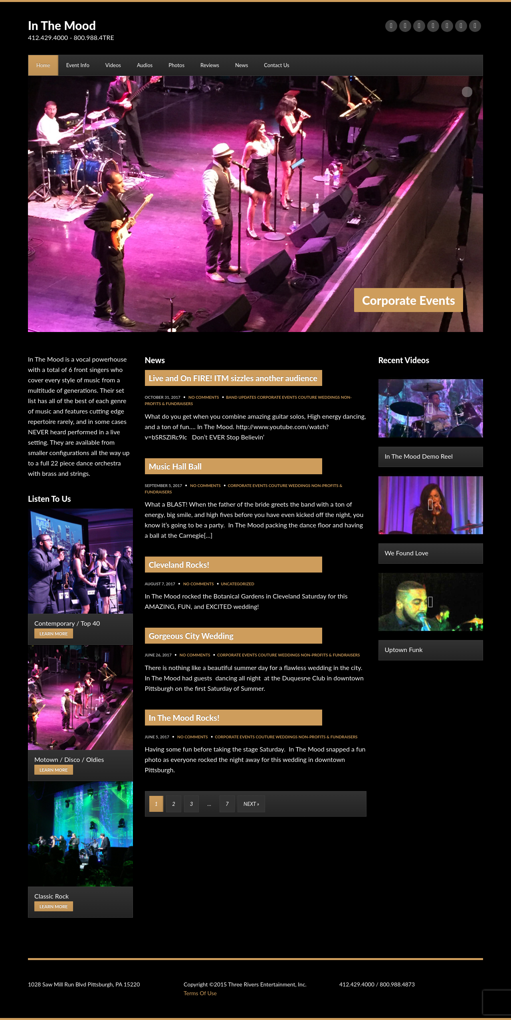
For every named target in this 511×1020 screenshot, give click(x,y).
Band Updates (241, 397)
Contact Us (276, 65)
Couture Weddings (319, 397)
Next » (251, 804)
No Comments (203, 397)
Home (43, 65)
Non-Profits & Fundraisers (330, 654)
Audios (145, 65)
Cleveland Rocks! (179, 564)
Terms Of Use (200, 993)
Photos (176, 65)
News (241, 65)
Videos (113, 65)
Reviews (209, 65)
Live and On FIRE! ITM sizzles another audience (233, 378)
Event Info (77, 65)
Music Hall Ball (175, 466)
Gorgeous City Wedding (191, 635)
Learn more (54, 633)
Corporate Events (277, 397)
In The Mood (62, 25)
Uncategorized (237, 583)
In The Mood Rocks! (184, 717)
